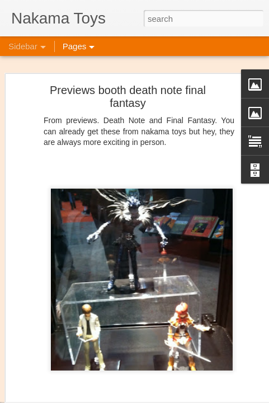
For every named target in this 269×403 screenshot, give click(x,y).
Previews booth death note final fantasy (128, 78)
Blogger (202, 396)
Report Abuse (234, 396)
